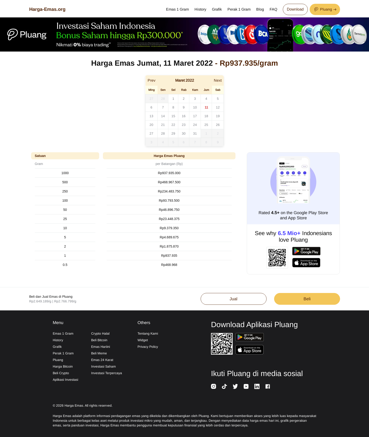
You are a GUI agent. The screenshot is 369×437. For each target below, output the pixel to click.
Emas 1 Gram (177, 9)
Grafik (217, 9)
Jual (233, 299)
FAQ (273, 9)
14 (163, 116)
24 (195, 125)
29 (173, 133)
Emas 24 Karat (102, 360)
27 (151, 98)
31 (195, 133)
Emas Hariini (100, 347)
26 (218, 125)
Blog (260, 9)
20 (151, 125)
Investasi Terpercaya (106, 373)
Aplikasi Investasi (65, 379)
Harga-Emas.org (47, 9)
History (200, 9)
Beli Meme (99, 353)
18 (206, 116)
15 (173, 116)
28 (163, 98)
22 (173, 125)
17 (195, 116)
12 (218, 107)
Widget (143, 340)
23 (184, 125)
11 (206, 107)
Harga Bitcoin (63, 366)
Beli (307, 299)
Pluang (58, 360)
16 (184, 116)
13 (151, 116)
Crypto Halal (100, 333)
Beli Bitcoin (99, 340)
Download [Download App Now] (295, 9)
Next (218, 80)
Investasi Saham (103, 366)
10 (195, 107)
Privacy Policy (148, 347)
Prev (151, 80)
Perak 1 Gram (239, 9)
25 (206, 125)
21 (163, 125)
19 (218, 116)
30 (184, 133)
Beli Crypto (61, 373)
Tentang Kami (148, 333)
